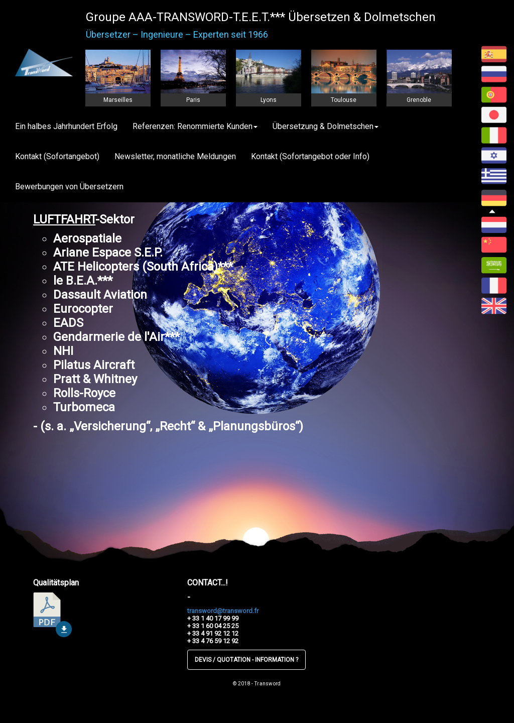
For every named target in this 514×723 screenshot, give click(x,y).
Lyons (269, 99)
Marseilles (118, 99)
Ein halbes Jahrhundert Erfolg (66, 126)
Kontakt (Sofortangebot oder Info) (310, 156)
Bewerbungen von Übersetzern (69, 186)
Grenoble (419, 99)
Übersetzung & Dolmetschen (325, 126)
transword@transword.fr (223, 611)
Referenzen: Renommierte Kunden (195, 126)
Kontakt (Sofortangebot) (57, 156)
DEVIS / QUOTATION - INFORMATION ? (246, 659)
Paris (193, 99)
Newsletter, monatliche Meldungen (175, 156)
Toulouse (343, 99)
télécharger (52, 614)
